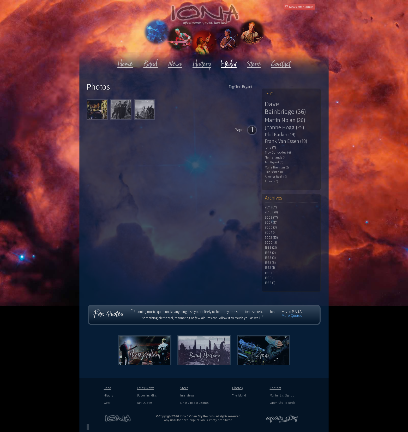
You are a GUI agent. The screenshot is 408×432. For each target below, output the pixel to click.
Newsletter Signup (299, 6)
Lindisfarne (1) (274, 171)
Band (107, 388)
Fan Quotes (144, 402)
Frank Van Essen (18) (286, 141)
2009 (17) (271, 217)
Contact (275, 388)
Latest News (145, 388)
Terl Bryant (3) (274, 162)
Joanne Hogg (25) (284, 127)
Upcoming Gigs (147, 395)
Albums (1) (271, 181)
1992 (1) (270, 268)
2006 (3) (271, 227)
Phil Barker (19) (280, 134)
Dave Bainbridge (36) (285, 107)
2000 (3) (271, 242)
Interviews (187, 395)
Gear (107, 402)
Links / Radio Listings (194, 402)
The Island (239, 395)
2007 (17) (271, 222)
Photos (237, 388)
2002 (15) (271, 238)
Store (184, 388)
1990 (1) (270, 278)
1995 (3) (270, 258)
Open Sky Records (282, 402)
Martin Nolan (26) (285, 120)
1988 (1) (270, 283)
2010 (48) (271, 212)
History (108, 395)
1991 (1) (269, 273)
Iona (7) (270, 147)
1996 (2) (270, 253)
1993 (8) (270, 263)
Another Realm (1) (276, 176)
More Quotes (292, 315)
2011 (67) (271, 207)
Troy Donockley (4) (278, 152)
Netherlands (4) (275, 157)
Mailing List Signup (282, 395)
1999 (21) (271, 247)
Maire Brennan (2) (277, 167)
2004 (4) (271, 232)
